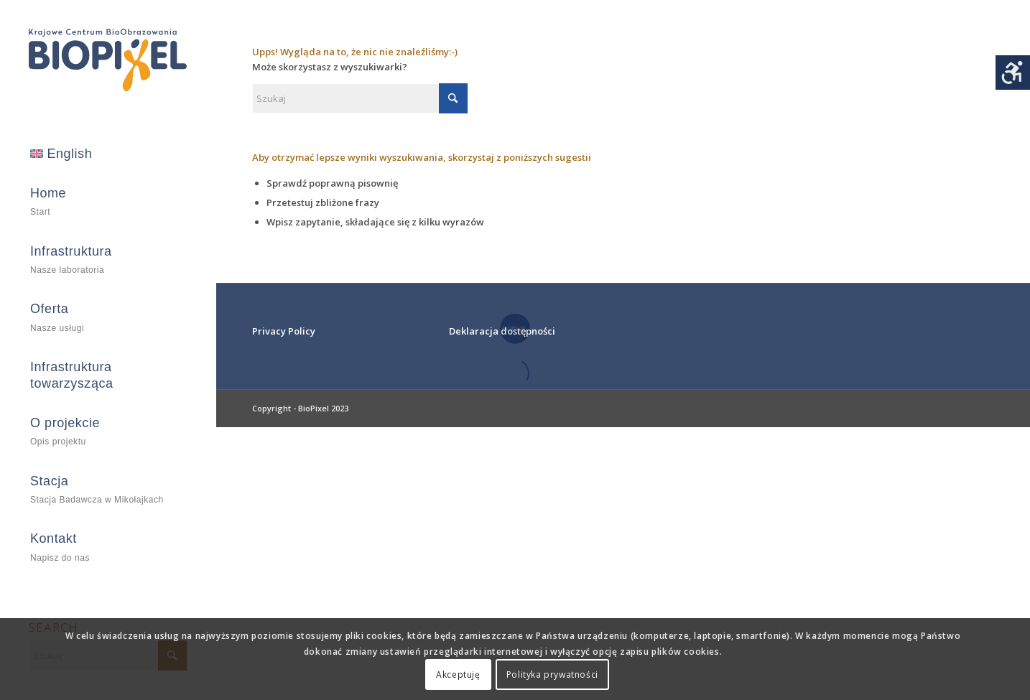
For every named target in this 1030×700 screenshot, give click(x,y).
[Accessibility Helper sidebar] (1013, 72)
